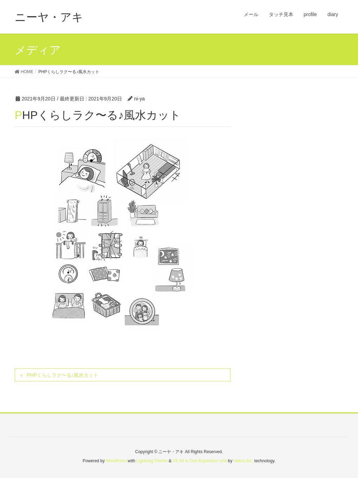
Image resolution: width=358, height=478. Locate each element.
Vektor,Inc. (243, 460)
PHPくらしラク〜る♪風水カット (62, 375)
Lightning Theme (151, 460)
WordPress (116, 460)
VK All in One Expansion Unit (200, 460)
